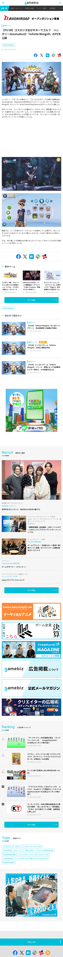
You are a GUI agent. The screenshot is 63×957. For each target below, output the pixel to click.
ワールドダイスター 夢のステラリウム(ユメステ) (32, 858)
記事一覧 (4, 8)
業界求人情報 (29, 8)
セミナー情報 (41, 8)
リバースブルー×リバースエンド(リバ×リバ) (33, 854)
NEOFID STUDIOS (8, 862)
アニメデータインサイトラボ (32, 846)
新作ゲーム (7, 26)
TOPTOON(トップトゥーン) (12, 850)
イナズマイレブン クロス (11, 846)
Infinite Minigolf (8, 45)
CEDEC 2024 (29, 850)
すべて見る (31, 300)
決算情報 (52, 8)
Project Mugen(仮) (9, 854)
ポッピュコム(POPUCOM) (44, 850)
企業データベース (16, 8)
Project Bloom (8, 858)
